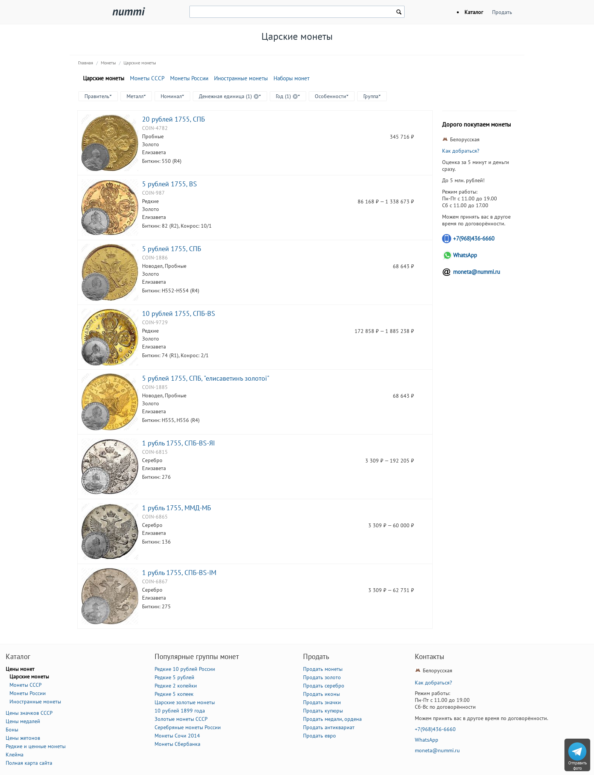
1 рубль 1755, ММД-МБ (176, 507)
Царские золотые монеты (185, 702)
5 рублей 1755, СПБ (171, 248)
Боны (12, 729)
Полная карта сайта (29, 762)
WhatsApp (465, 255)
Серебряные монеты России (188, 727)
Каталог (473, 12)
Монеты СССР (147, 78)
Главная (85, 63)
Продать (502, 12)
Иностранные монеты (241, 78)
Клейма (14, 754)
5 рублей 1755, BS (169, 183)
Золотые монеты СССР (181, 719)
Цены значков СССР (29, 712)
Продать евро (319, 735)
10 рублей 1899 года (180, 710)
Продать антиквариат (329, 727)
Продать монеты (322, 669)
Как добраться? (460, 150)
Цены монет (20, 669)
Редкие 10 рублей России (185, 669)
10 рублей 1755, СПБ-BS (178, 313)
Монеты (108, 63)
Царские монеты (139, 63)
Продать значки (322, 702)
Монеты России (189, 78)
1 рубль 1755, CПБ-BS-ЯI (178, 442)
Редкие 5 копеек (174, 694)
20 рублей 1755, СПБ (173, 118)
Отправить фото (577, 765)
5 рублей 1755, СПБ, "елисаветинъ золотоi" (205, 378)
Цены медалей (23, 721)
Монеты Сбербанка (177, 744)
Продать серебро (323, 685)
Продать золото (322, 677)
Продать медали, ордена (332, 719)
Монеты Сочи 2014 (177, 735)
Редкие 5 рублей (174, 677)
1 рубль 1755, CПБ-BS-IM (179, 572)
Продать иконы (321, 694)
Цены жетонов (23, 737)
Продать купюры (323, 710)
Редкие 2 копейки (176, 685)
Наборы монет (292, 78)
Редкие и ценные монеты (36, 746)
